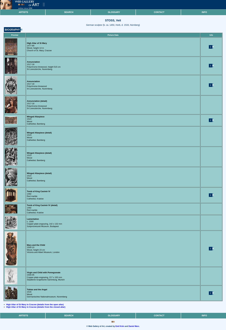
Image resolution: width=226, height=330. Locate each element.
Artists (23, 12)
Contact (159, 12)
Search (68, 12)
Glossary (114, 12)
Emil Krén (119, 326)
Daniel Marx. (134, 326)
